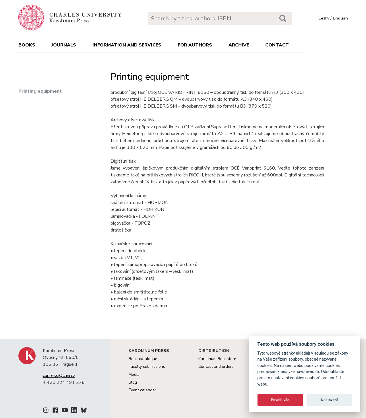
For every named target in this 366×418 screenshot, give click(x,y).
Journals (63, 45)
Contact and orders (216, 366)
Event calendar (142, 390)
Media (134, 374)
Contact (277, 45)
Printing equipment (40, 91)
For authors (195, 45)
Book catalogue (143, 358)
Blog (133, 382)
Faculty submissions (147, 366)
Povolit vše (280, 400)
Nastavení (329, 400)
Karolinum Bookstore (217, 358)
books (26, 45)
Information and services (126, 45)
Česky (323, 18)
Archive (238, 45)
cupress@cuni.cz (59, 375)
